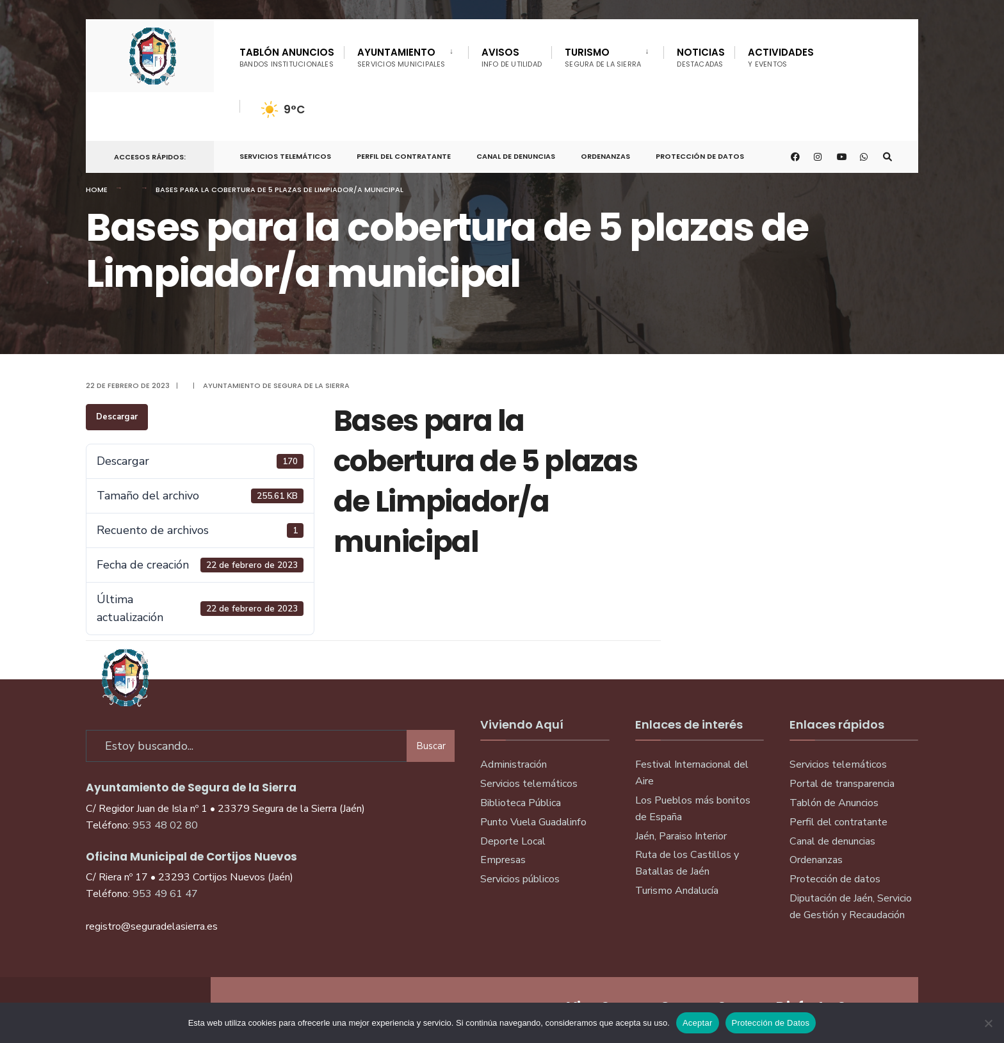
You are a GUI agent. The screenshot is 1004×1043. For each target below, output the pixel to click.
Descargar (117, 417)
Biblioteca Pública (520, 803)
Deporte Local (513, 841)
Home (97, 189)
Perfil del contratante (838, 822)
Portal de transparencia (842, 784)
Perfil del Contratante (404, 156)
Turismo (603, 57)
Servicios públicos (520, 879)
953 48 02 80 (165, 825)
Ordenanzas (605, 156)
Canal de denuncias (515, 156)
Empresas (503, 860)
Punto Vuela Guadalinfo (533, 822)
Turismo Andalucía (676, 891)
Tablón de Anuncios (833, 803)
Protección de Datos (700, 156)
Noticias (701, 57)
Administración (513, 764)
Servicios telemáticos (285, 156)
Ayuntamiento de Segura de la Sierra (276, 385)
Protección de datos (834, 879)
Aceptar (698, 1023)
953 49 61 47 (165, 894)
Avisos (512, 57)
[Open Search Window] (887, 157)
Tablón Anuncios (286, 57)
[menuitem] (406, 55)
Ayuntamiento (401, 57)
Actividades (781, 57)
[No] (988, 1023)
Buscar (431, 746)
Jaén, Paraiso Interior (681, 836)
